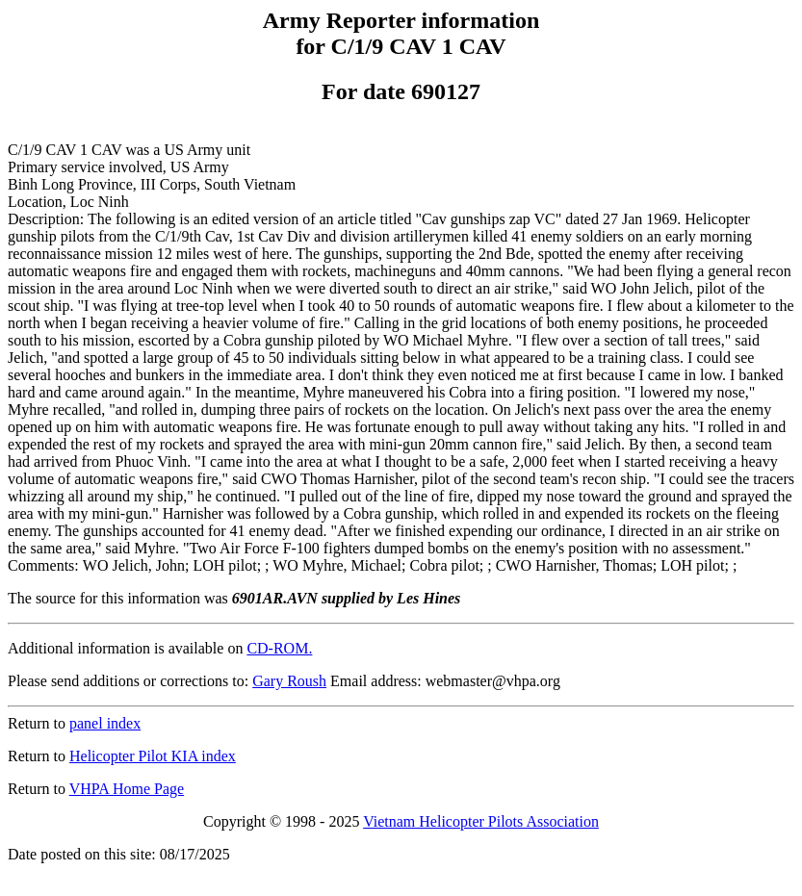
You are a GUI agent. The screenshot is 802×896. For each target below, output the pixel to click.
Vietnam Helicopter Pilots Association (481, 821)
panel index (105, 723)
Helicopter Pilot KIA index (152, 756)
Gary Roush (289, 681)
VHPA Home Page (126, 789)
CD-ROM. (279, 648)
